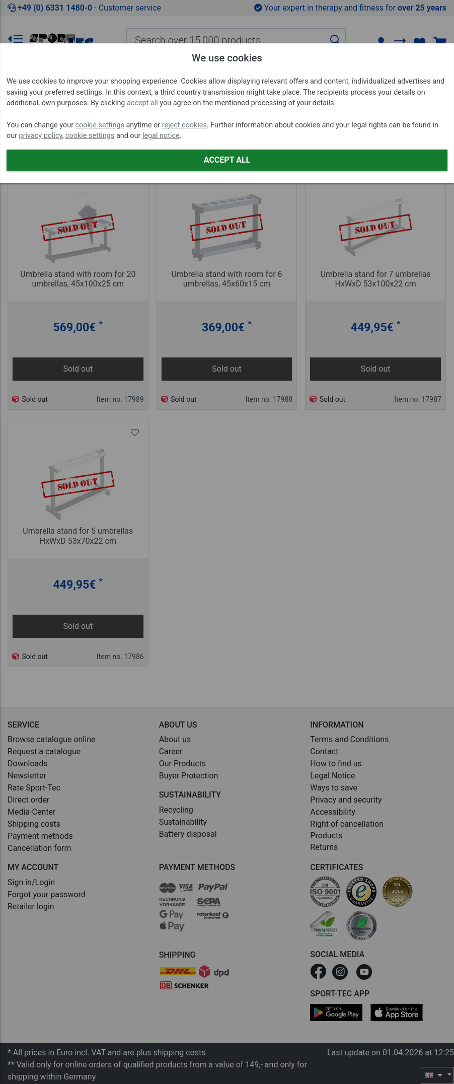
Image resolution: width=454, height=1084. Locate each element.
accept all (142, 103)
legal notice (161, 135)
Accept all (227, 160)
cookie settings (99, 125)
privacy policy (40, 135)
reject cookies (184, 125)
